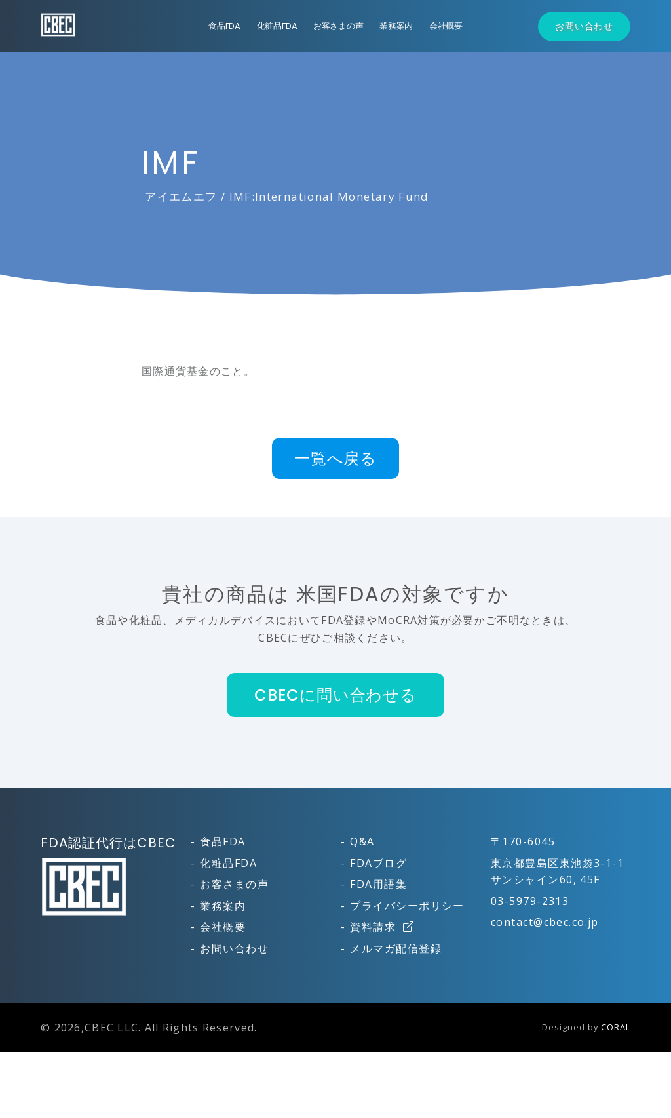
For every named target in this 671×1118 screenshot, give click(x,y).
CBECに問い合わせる (335, 695)
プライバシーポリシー (407, 905)
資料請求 (382, 926)
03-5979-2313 (530, 901)
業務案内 (396, 26)
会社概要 (446, 26)
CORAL (615, 1027)
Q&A (362, 841)
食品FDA (224, 26)
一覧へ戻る (335, 458)
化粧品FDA (277, 26)
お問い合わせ (584, 26)
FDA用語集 (378, 884)
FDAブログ (378, 863)
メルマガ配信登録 (396, 948)
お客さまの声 (338, 26)
